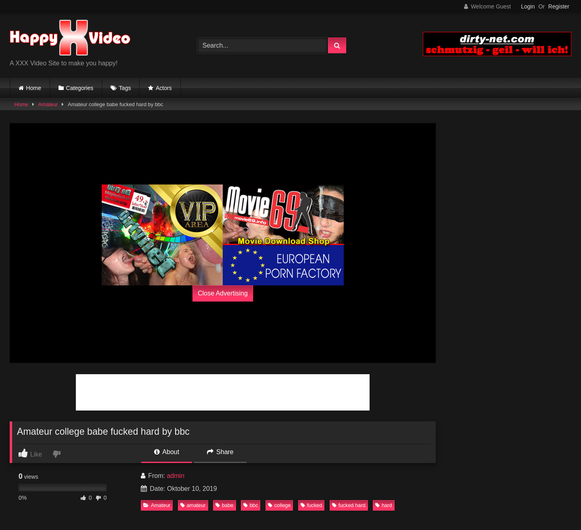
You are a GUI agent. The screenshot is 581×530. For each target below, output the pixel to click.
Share (220, 451)
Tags (125, 88)
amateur (193, 505)
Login (528, 6)
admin (175, 475)
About (166, 451)
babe (224, 505)
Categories (80, 88)
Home (33, 88)
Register (558, 6)
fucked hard (349, 505)
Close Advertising (223, 293)
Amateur (48, 104)
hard (383, 505)
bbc (250, 505)
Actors (164, 88)
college (279, 505)
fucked (311, 505)
